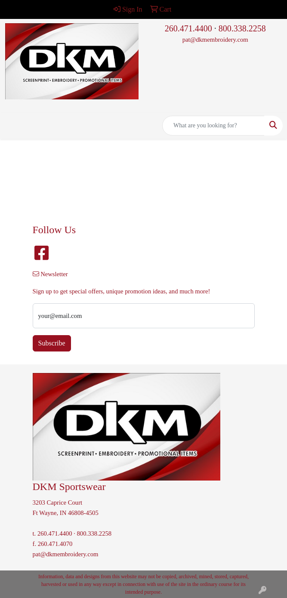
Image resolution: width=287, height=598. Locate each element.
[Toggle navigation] (13, 126)
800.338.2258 (242, 28)
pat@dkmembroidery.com (215, 39)
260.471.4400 (188, 28)
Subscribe (51, 343)
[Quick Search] (213, 126)
